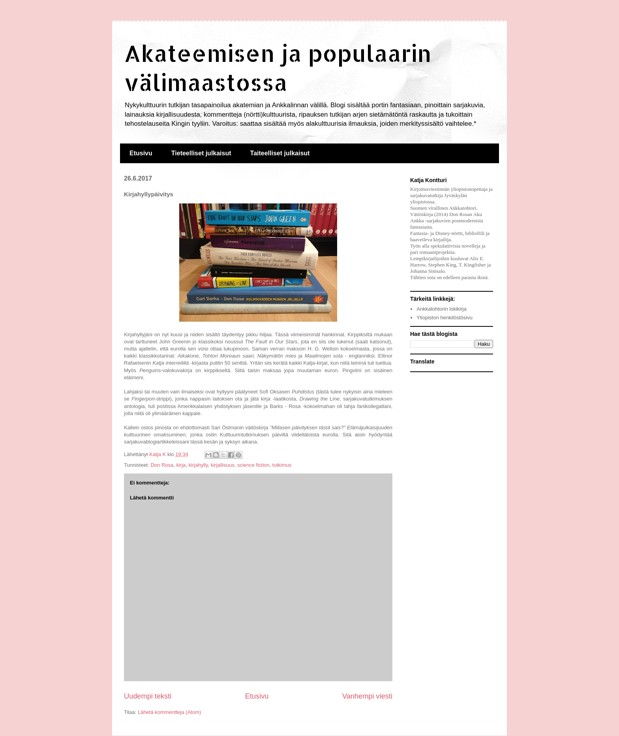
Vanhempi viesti (367, 696)
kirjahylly (198, 465)
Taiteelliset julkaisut (280, 153)
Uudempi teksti (147, 696)
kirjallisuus (222, 465)
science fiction (253, 465)
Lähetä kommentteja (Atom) (169, 712)
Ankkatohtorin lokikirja (441, 309)
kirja (181, 465)
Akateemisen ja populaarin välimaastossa (277, 67)
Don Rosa (161, 465)
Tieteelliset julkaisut (201, 153)
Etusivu (140, 153)
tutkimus (281, 465)
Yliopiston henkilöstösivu (444, 317)
